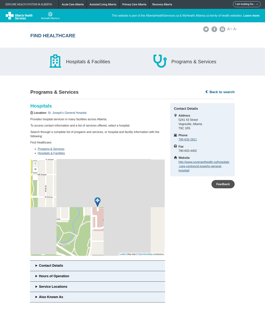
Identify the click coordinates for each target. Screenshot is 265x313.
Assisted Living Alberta (103, 4)
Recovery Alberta (162, 4)
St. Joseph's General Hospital (67, 112)
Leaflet (123, 254)
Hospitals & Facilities (51, 153)
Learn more (251, 15)
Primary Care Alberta (134, 4)
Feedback (223, 184)
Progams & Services (51, 149)
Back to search (220, 92)
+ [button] (35, 164)
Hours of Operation (54, 276)
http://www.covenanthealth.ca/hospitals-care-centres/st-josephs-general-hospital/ (204, 166)
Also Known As (51, 297)
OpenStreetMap (145, 254)
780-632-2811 (188, 139)
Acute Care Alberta (73, 4)
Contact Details (51, 265)
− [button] (35, 169)
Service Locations (53, 286)
